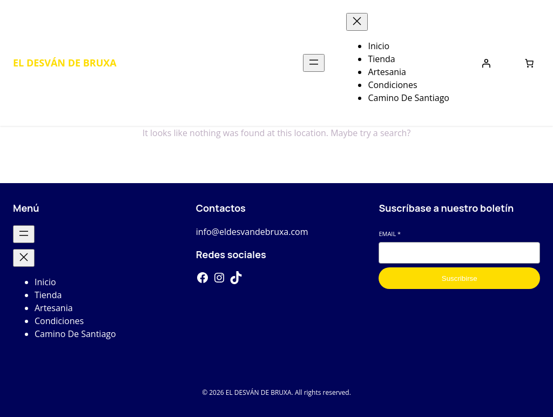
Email (390, 234)
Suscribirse (459, 278)
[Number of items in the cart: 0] (529, 63)
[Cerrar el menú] (357, 22)
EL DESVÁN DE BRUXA (65, 62)
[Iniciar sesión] (486, 63)
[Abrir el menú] (314, 63)
